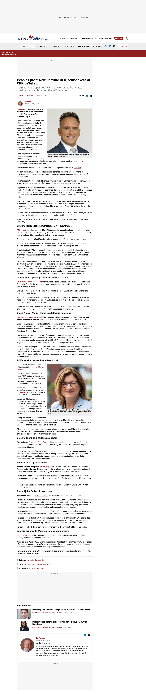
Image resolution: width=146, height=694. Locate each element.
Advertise (64, 38)
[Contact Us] (115, 46)
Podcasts (99, 38)
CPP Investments (24, 230)
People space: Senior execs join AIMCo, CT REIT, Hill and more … (62, 609)
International (38, 568)
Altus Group (44, 467)
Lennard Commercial (25, 535)
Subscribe (119, 38)
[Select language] (27, 46)
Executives (30, 96)
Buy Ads (123, 46)
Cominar (20, 109)
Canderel (77, 168)
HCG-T (40, 317)
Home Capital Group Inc (26, 317)
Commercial (57, 46)
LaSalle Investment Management (30, 282)
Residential (69, 46)
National (39, 96)
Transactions (83, 46)
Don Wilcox (28, 102)
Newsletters (87, 38)
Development (96, 46)
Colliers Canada (41, 496)
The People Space (8, 54)
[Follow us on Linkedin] (111, 46)
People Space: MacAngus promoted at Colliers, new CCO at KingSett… (59, 623)
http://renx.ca (46, 643)
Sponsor (73, 38)
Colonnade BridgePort (38, 442)
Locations (42, 46)
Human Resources (43, 564)
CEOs (34, 564)
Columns (108, 38)
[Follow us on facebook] (106, 46)
